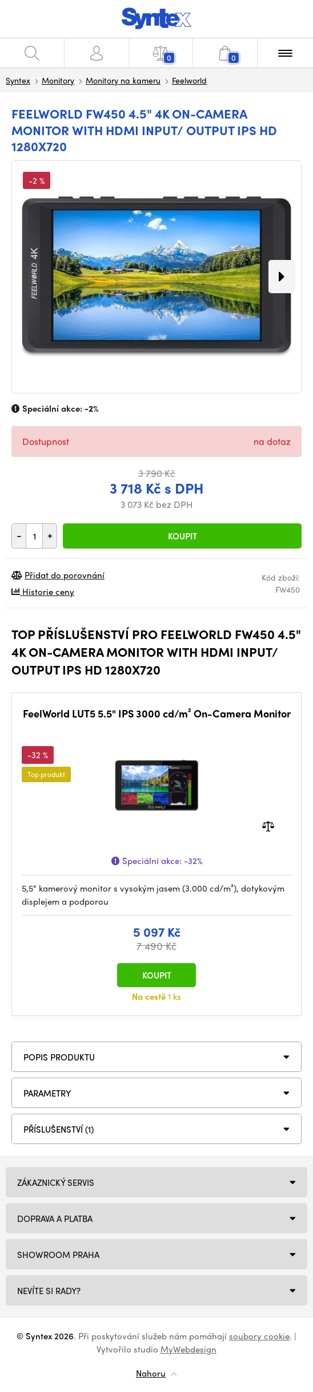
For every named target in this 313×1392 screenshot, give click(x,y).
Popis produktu (59, 1057)
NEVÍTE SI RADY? (49, 1290)
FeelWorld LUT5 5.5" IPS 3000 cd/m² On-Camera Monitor (157, 713)
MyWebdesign (188, 1349)
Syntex (18, 80)
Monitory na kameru (123, 80)
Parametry (47, 1093)
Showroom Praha (58, 1254)
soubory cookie (259, 1336)
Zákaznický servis (55, 1182)
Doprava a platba (55, 1218)
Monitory (58, 80)
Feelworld (189, 80)
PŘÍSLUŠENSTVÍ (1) (58, 1129)
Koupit (182, 536)
